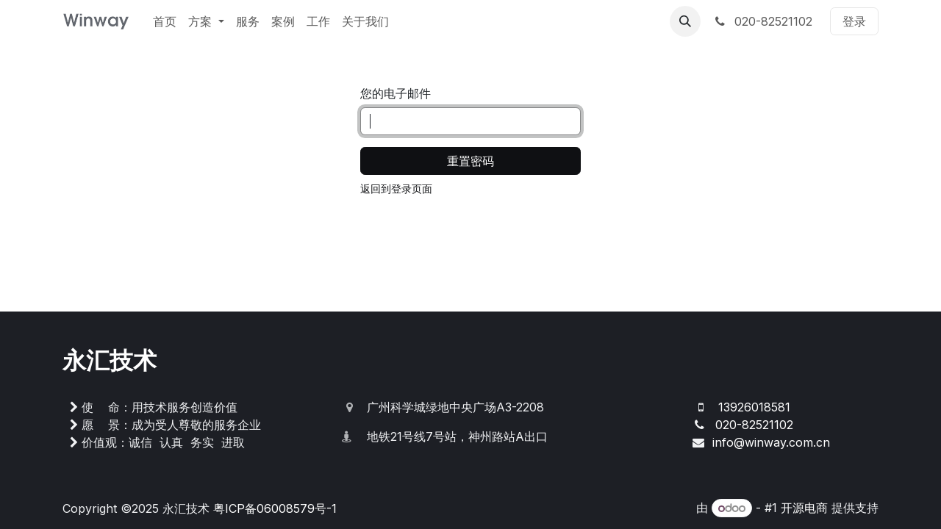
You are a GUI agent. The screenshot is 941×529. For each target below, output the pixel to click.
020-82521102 (762, 21)
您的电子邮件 (395, 93)
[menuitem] (164, 21)
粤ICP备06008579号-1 (275, 508)
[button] (685, 21)
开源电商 (804, 507)
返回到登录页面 (396, 188)
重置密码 (470, 161)
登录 (854, 21)
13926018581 (754, 407)
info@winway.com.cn (771, 442)
